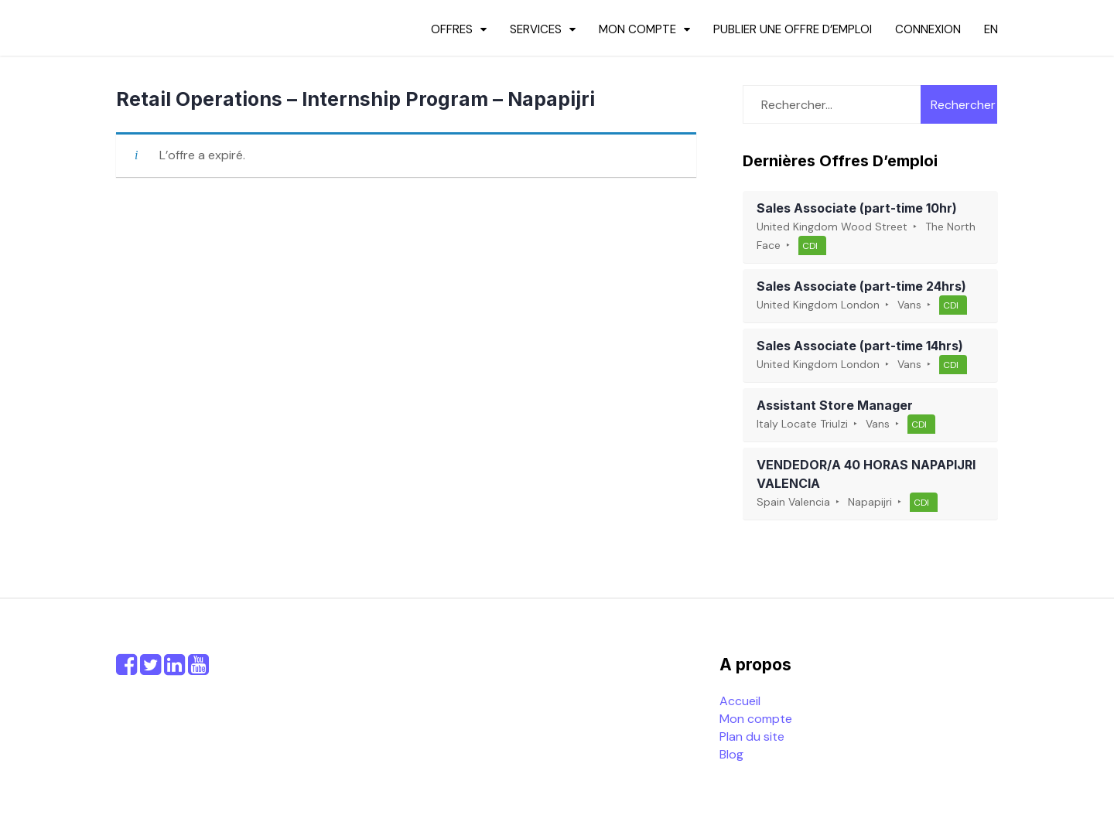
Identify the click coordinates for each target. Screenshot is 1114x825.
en (991, 29)
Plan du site (751, 736)
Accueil (739, 701)
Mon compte (637, 29)
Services (536, 29)
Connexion (928, 29)
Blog (731, 754)
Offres (452, 29)
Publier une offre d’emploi (792, 29)
